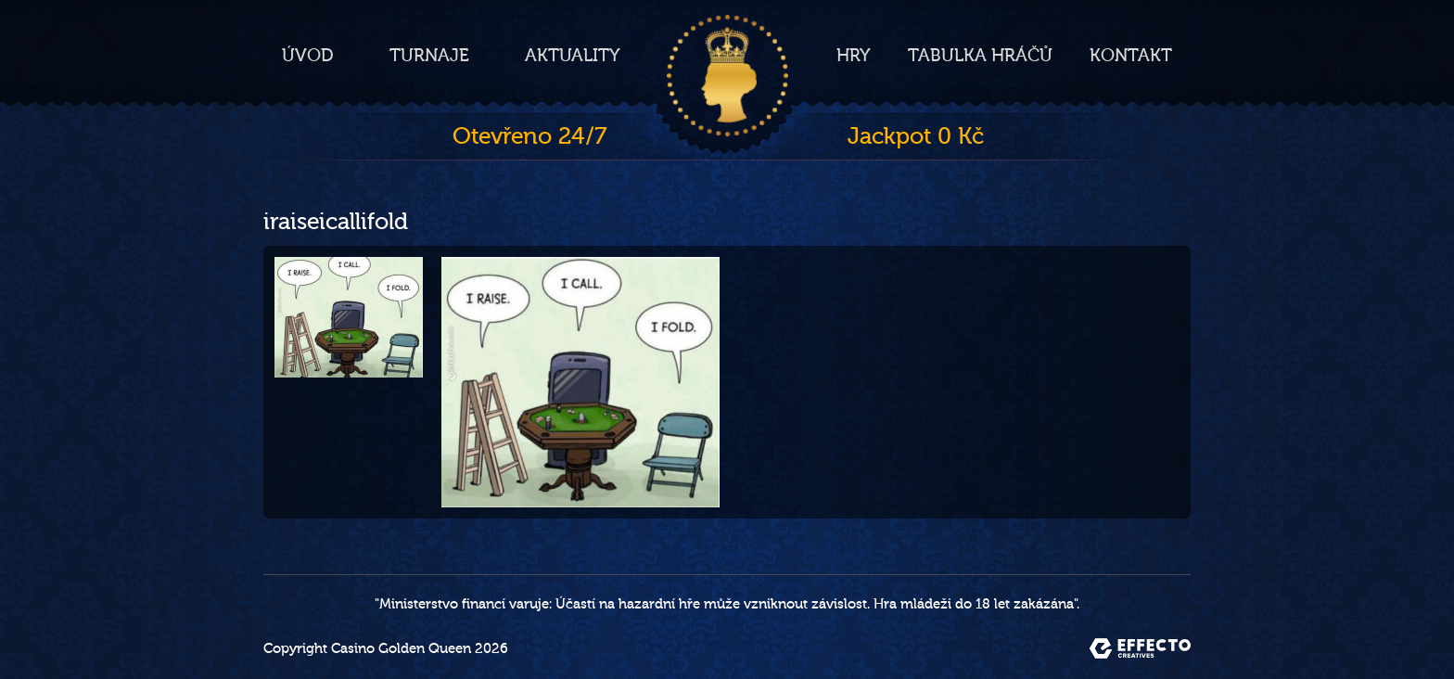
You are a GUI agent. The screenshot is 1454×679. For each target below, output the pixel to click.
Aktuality (572, 55)
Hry (853, 55)
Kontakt (1131, 55)
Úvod (308, 55)
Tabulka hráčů (980, 55)
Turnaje (429, 55)
